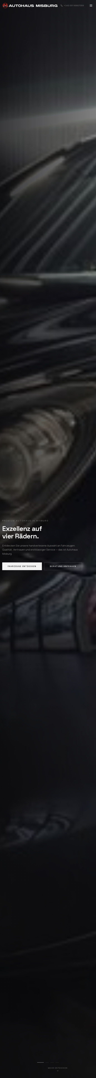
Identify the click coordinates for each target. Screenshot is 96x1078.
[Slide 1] (40, 1062)
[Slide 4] (57, 1062)
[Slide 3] (52, 1062)
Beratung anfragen (63, 566)
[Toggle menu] (91, 5)
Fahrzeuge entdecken (22, 566)
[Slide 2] (47, 1062)
